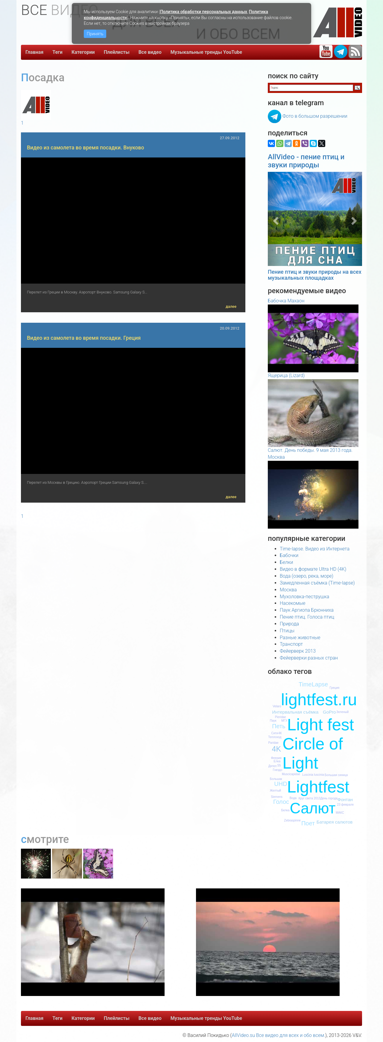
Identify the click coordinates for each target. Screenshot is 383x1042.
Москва (288, 590)
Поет (308, 823)
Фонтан (345, 799)
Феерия (276, 758)
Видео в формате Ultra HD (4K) (313, 569)
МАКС (340, 812)
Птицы (287, 631)
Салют (312, 808)
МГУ (284, 720)
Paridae (273, 742)
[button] (275, 219)
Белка (285, 810)
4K (276, 749)
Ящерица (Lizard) (286, 375)
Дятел (272, 766)
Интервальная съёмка (295, 711)
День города (329, 798)
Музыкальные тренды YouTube (206, 52)
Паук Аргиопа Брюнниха (307, 610)
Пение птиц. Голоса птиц (307, 617)
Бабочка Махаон (286, 301)
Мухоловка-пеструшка (304, 596)
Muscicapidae (291, 774)
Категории (83, 52)
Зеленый (342, 712)
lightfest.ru (319, 699)
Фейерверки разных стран (309, 658)
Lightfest (318, 787)
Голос (281, 801)
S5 (279, 765)
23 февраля (345, 804)
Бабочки (289, 555)
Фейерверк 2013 (298, 651)
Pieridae (280, 717)
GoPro (329, 711)
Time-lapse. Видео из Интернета (314, 549)
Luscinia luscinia (313, 774)
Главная (34, 52)
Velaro (277, 706)
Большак (276, 779)
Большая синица (336, 775)
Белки (286, 562)
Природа (289, 624)
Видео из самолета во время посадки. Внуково (85, 148)
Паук (273, 720)
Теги (57, 52)
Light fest (320, 724)
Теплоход (274, 737)
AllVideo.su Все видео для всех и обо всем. (278, 1035)
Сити (274, 733)
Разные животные (300, 637)
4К (280, 733)
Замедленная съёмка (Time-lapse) (317, 583)
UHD (280, 784)
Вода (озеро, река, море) (306, 576)
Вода (293, 798)
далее (231, 306)
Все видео (150, 52)
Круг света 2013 (309, 798)
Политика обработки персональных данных (203, 11)
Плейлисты (117, 52)
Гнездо (277, 770)
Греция (335, 687)
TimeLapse (313, 684)
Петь (278, 726)
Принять (95, 33)
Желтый (275, 790)
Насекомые (292, 603)
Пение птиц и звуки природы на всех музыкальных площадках (314, 275)
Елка (277, 761)
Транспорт (291, 644)
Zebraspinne (292, 820)
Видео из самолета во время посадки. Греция (84, 338)
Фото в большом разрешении (314, 116)
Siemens (276, 796)
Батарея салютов (334, 821)
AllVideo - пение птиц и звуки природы (306, 161)
